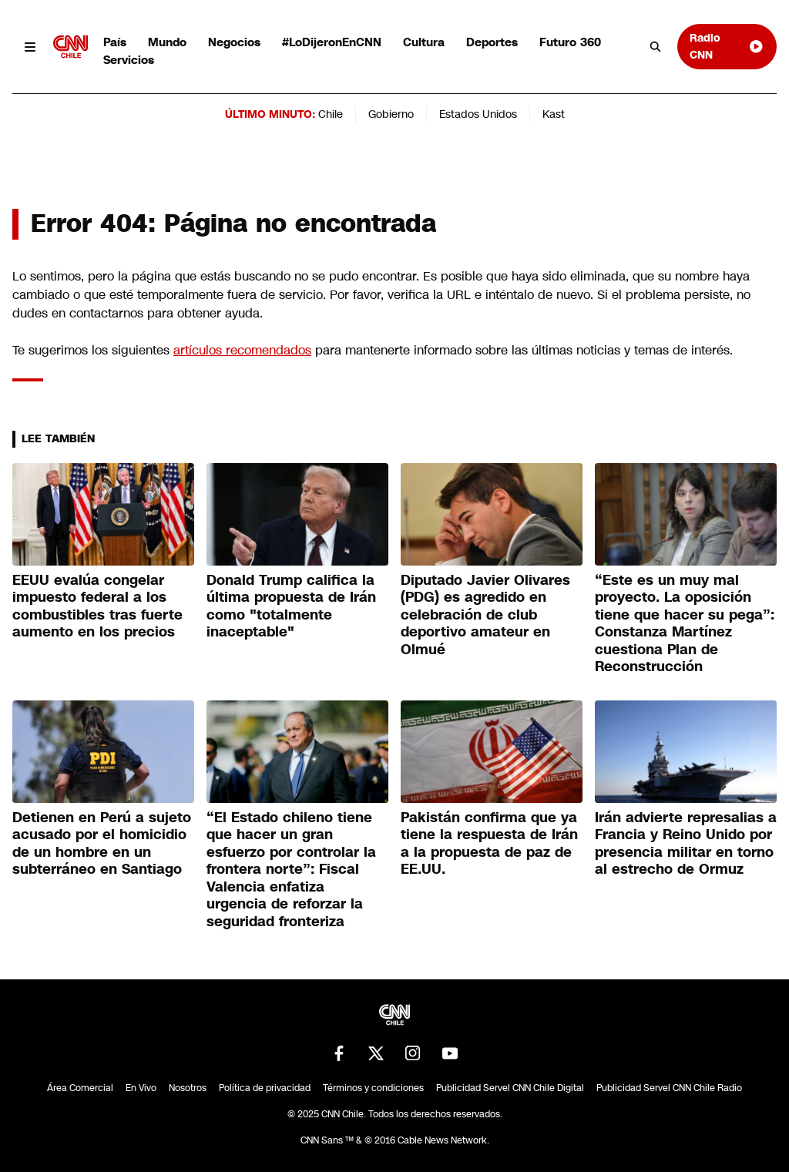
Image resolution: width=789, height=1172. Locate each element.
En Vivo (141, 1088)
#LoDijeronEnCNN (331, 42)
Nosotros (187, 1088)
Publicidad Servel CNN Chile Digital (510, 1088)
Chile (330, 114)
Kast (553, 114)
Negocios (234, 42)
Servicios (128, 60)
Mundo (167, 42)
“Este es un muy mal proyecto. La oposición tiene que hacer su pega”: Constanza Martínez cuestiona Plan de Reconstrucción (684, 623)
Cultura (424, 42)
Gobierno (391, 114)
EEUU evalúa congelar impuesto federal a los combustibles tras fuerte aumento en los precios (97, 606)
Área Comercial (80, 1088)
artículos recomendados (242, 350)
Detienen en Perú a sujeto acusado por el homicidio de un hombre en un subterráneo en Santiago (101, 844)
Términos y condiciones (373, 1088)
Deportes (492, 42)
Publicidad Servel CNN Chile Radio (669, 1088)
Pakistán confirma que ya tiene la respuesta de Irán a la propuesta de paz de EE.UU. (489, 844)
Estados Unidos (478, 114)
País (114, 42)
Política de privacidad (265, 1088)
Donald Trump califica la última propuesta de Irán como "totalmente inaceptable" (291, 606)
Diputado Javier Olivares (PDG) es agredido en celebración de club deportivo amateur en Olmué (485, 615)
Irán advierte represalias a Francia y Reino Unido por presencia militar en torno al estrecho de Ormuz (686, 844)
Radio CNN (727, 46)
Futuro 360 (570, 42)
